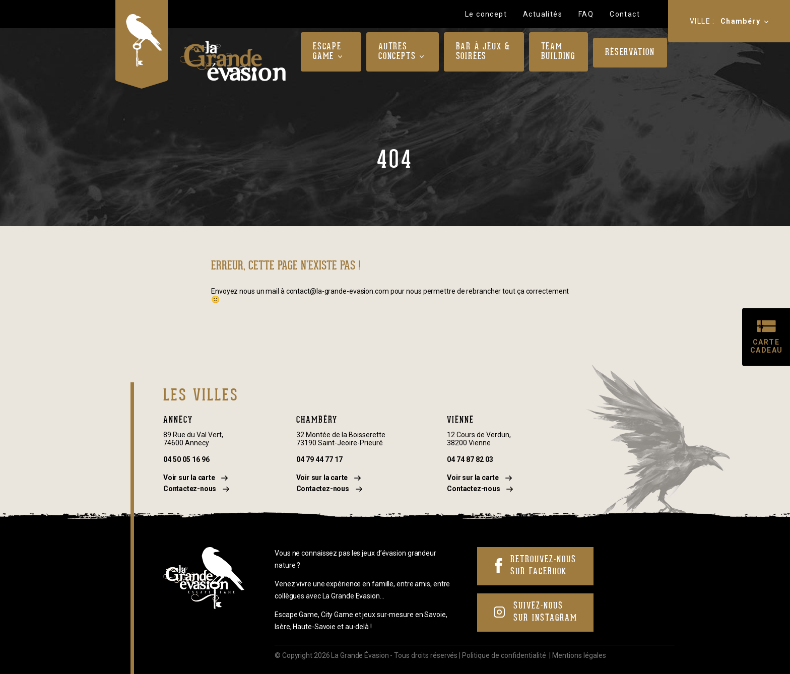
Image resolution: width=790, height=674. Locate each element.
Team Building (558, 51)
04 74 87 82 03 (470, 459)
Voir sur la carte (195, 478)
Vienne (460, 420)
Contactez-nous (196, 489)
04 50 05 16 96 (186, 459)
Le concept (486, 14)
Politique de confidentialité (504, 655)
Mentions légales (579, 655)
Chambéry (740, 21)
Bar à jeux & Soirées (483, 51)
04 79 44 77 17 (319, 459)
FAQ (586, 14)
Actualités (542, 14)
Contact (625, 14)
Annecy (178, 420)
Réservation (630, 52)
